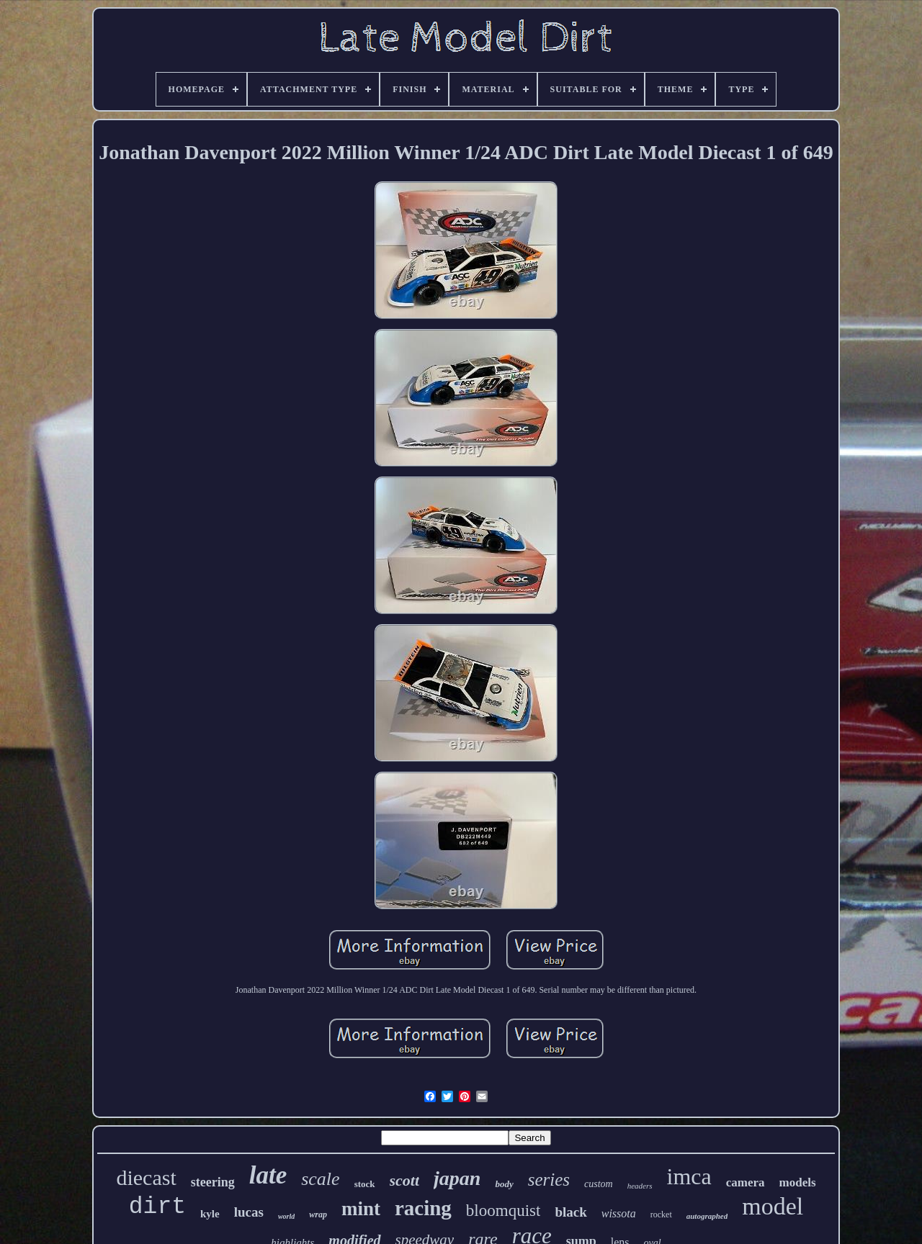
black (570, 1212)
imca (689, 1176)
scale (320, 1178)
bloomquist (503, 1211)
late (268, 1175)
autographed (707, 1216)
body (504, 1183)
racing (423, 1208)
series (549, 1179)
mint (360, 1209)
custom (598, 1183)
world (286, 1216)
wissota (618, 1213)
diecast (146, 1177)
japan (457, 1178)
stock (364, 1183)
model (772, 1206)
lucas (249, 1212)
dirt (157, 1207)
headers (640, 1185)
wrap (318, 1214)
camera (745, 1182)
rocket (661, 1214)
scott (405, 1180)
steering (213, 1182)
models (797, 1182)
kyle (210, 1214)
